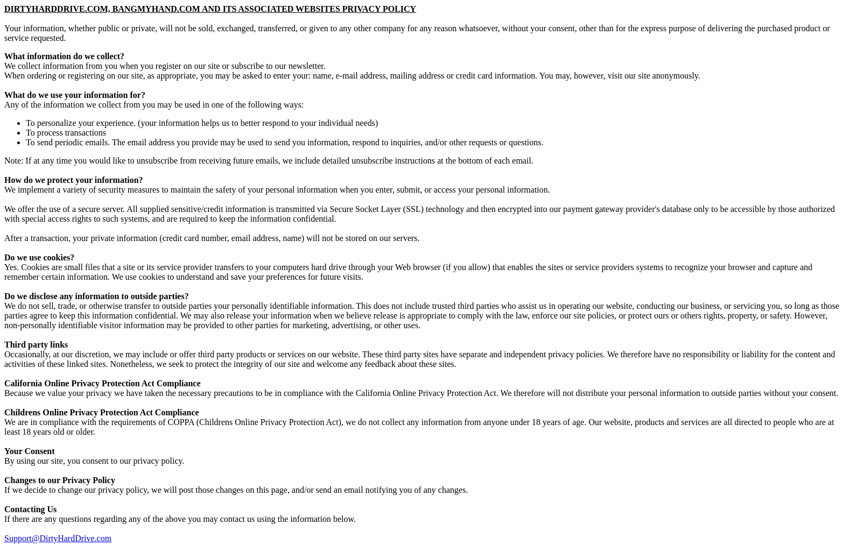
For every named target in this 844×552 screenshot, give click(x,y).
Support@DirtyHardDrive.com (57, 538)
